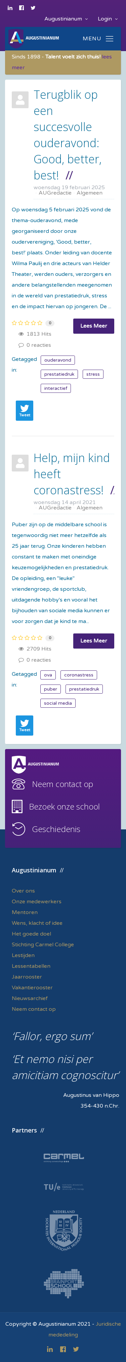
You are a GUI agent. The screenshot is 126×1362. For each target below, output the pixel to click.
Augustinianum (66, 18)
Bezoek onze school (64, 806)
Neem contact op (62, 783)
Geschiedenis (56, 828)
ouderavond (57, 360)
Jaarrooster (27, 977)
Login (108, 18)
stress (93, 374)
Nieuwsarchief (30, 998)
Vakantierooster (32, 987)
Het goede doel (31, 934)
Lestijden (23, 955)
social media (58, 703)
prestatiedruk (59, 374)
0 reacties (34, 345)
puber (50, 689)
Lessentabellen (31, 966)
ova (48, 675)
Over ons (23, 891)
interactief (55, 388)
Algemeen (89, 193)
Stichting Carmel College (43, 944)
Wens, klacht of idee (37, 923)
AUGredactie (55, 193)
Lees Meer (93, 326)
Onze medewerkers (36, 901)
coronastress (78, 675)
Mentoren (25, 912)
